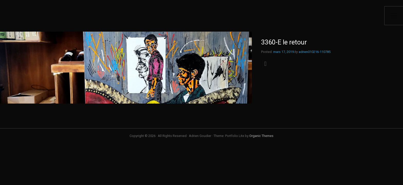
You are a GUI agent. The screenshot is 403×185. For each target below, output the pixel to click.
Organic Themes (261, 136)
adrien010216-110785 (315, 52)
